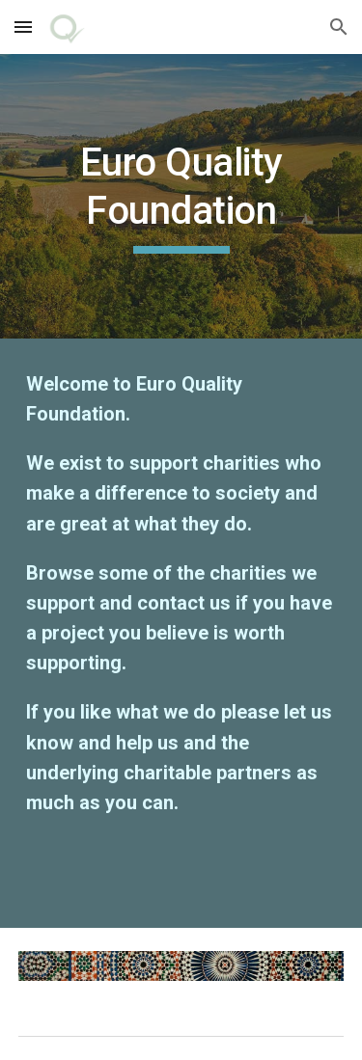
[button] (23, 26)
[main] (181, 196)
